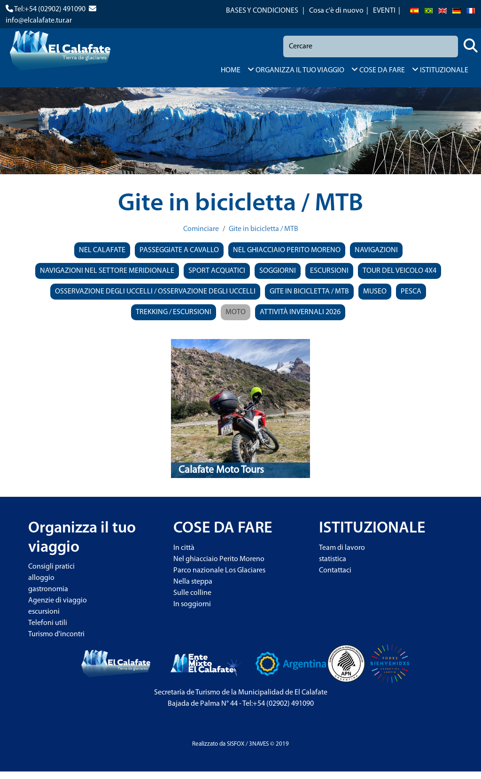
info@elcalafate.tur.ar (39, 20)
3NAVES (259, 744)
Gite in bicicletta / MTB (263, 229)
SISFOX (235, 744)
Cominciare (201, 229)
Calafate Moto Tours (221, 470)
